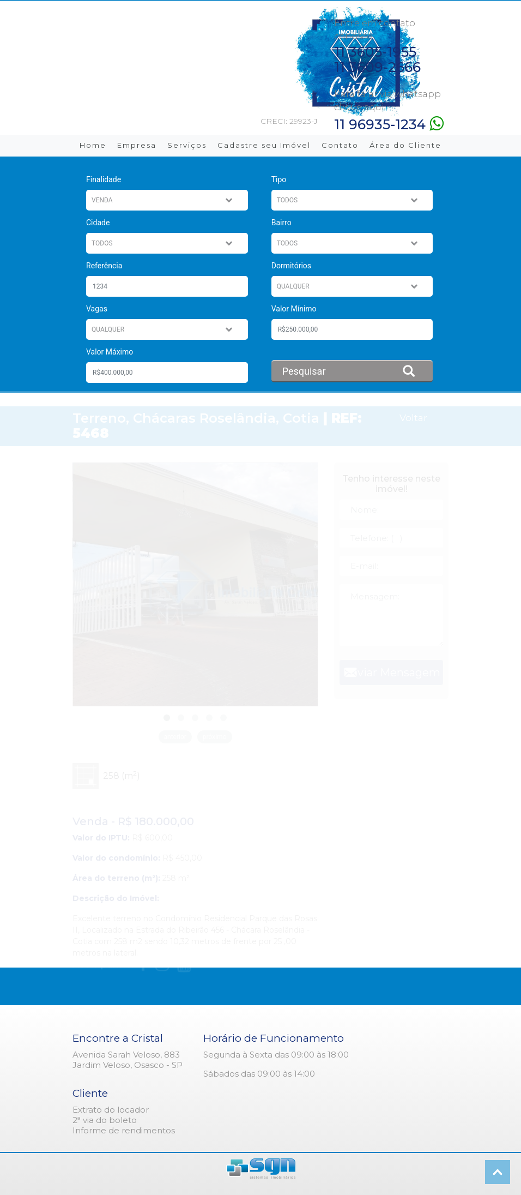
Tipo (279, 179)
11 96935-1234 (389, 123)
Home (93, 145)
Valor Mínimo (294, 308)
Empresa (136, 145)
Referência (104, 265)
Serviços (187, 145)
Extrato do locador (110, 1109)
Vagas (96, 308)
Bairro (281, 222)
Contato (340, 145)
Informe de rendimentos (123, 1130)
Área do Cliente (405, 145)
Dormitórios (291, 265)
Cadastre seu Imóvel (264, 145)
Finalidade (103, 179)
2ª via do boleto (104, 1120)
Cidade (98, 222)
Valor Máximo (109, 351)
